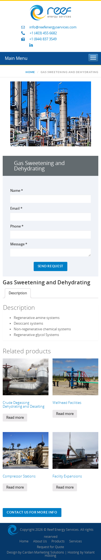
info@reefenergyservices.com (52, 27)
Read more (15, 418)
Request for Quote (50, 547)
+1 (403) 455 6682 (43, 33)
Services (75, 541)
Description (18, 293)
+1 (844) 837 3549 (43, 39)
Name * (16, 190)
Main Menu (16, 58)
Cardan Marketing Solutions (43, 552)
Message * (18, 244)
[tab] (18, 293)
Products (58, 541)
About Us (40, 541)
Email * (16, 208)
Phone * (16, 226)
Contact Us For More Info (32, 512)
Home (30, 72)
